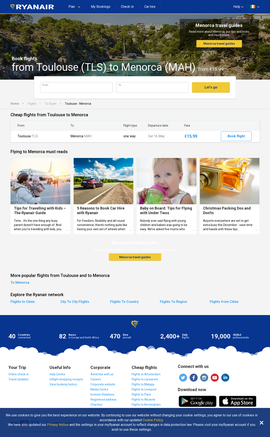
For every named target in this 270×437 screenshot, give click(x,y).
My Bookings (100, 7)
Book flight (236, 136)
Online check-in (18, 374)
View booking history (63, 384)
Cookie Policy (153, 420)
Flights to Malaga (143, 384)
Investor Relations (102, 394)
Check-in (127, 7)
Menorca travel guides (219, 43)
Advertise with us (101, 374)
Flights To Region (173, 302)
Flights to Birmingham (146, 404)
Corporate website (102, 384)
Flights (32, 103)
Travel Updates (18, 379)
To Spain (51, 103)
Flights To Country (124, 302)
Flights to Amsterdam (146, 374)
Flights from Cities (224, 302)
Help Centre (57, 374)
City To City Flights (74, 302)
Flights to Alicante (143, 399)
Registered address (103, 399)
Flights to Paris (141, 394)
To (119, 85)
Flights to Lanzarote (145, 379)
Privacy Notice (58, 425)
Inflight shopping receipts (66, 379)
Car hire (149, 7)
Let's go (211, 87)
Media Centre (99, 389)
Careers (95, 379)
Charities (96, 404)
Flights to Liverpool (144, 389)
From (45, 85)
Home (15, 103)
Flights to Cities (23, 302)
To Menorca (20, 283)
